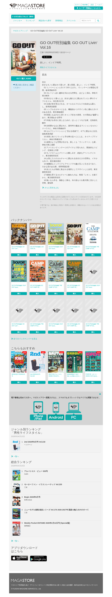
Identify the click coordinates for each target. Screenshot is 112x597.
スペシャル (71, 20)
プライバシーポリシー (37, 585)
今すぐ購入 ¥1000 (23, 79)
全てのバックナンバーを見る (24, 339)
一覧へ (15, 456)
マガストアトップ (20, 31)
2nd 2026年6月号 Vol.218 (35, 375)
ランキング (30, 20)
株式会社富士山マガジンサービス (86, 585)
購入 (19, 255)
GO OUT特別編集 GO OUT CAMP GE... (36, 286)
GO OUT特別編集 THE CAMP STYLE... (92, 247)
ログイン (78, 5)
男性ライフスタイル (48, 67)
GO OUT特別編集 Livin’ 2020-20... (37, 247)
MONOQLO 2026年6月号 (18, 375)
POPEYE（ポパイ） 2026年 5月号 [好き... (92, 375)
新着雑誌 (59, 20)
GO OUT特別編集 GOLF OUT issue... (56, 247)
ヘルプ (99, 5)
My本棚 (85, 5)
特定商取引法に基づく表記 (55, 585)
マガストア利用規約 (18, 585)
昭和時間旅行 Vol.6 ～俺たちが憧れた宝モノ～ (74, 375)
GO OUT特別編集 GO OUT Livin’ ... (18, 247)
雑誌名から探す (45, 20)
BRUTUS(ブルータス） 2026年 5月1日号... (55, 375)
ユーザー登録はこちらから (88, 8)
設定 (92, 5)
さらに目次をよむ (50, 188)
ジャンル (17, 20)
